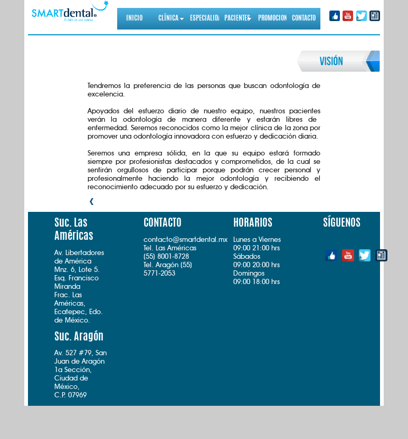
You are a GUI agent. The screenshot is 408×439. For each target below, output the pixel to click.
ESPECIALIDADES (204, 18)
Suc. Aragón (78, 337)
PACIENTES (237, 18)
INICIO (134, 18)
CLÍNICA (168, 18)
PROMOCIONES (272, 18)
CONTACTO (304, 18)
